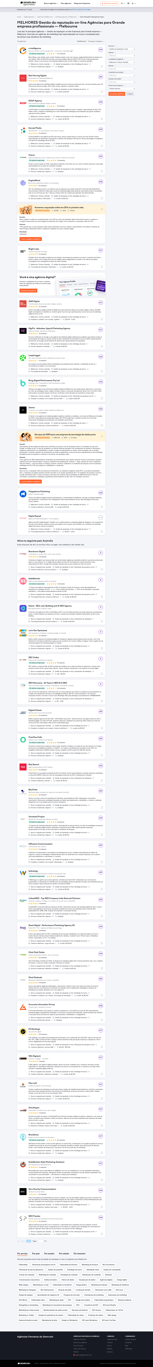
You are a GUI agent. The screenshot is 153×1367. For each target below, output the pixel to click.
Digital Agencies (29, 17)
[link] (66, 3)
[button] (123, 4)
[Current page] (40, 1241)
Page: (34, 1241)
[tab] (22, 1254)
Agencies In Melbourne (45, 17)
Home (19, 17)
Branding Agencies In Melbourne (66, 17)
